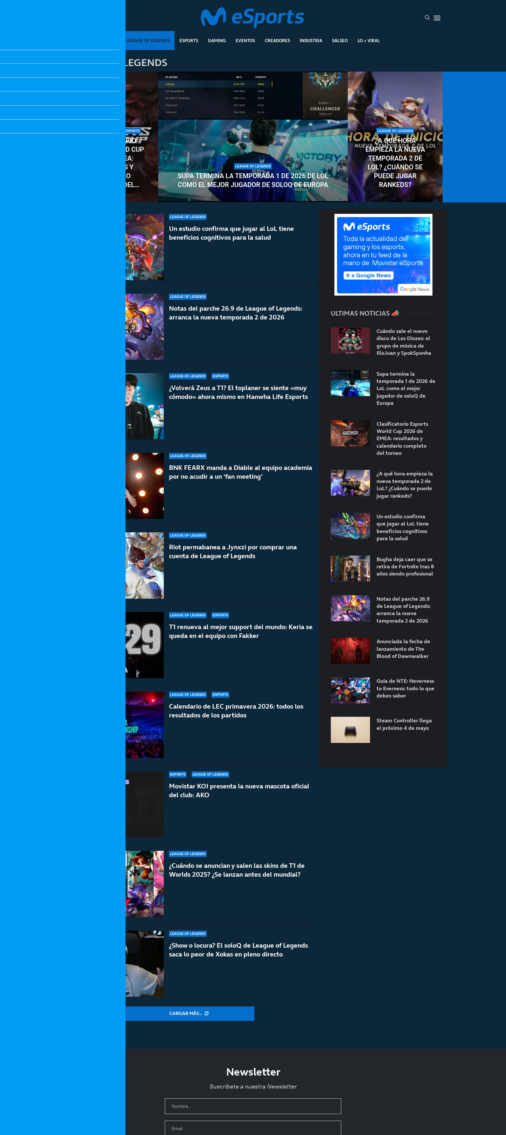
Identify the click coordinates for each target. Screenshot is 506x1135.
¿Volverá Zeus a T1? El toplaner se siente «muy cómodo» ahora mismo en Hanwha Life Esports (238, 392)
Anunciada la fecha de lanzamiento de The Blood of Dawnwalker (403, 649)
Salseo (340, 40)
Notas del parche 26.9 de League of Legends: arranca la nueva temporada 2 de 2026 (235, 313)
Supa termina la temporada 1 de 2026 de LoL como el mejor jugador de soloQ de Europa (253, 180)
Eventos (245, 40)
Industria (311, 40)
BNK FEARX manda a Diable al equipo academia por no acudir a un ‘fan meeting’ (240, 472)
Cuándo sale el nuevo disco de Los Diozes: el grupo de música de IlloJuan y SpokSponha (404, 341)
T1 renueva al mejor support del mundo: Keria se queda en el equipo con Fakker (240, 631)
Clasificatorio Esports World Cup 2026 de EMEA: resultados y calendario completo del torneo (110, 163)
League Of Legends (148, 40)
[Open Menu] (437, 18)
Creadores (277, 40)
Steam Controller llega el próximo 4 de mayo (404, 724)
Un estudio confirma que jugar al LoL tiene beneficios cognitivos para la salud (231, 233)
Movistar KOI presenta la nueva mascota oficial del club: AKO (239, 801)
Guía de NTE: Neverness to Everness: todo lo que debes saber (405, 688)
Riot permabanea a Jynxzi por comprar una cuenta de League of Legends (233, 551)
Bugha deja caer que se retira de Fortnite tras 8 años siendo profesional (405, 566)
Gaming (217, 40)
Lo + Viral (369, 40)
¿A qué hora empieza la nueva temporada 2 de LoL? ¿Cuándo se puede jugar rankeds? (395, 163)
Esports (188, 40)
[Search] (427, 18)
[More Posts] (189, 1013)
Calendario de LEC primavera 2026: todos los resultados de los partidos (236, 713)
